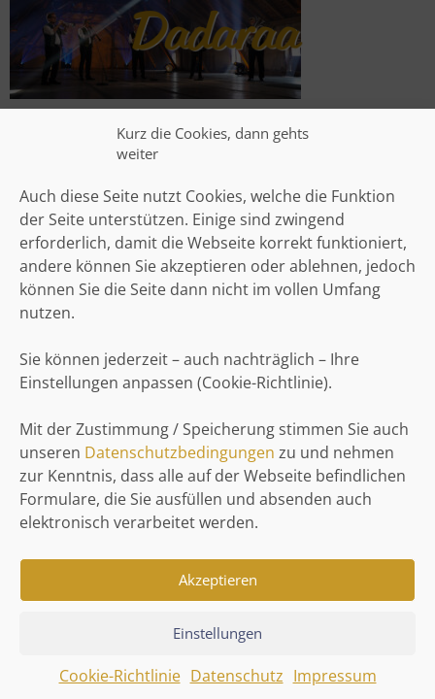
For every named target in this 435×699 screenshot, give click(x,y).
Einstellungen (217, 639)
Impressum (335, 681)
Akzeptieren (218, 585)
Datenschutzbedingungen (179, 458)
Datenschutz (237, 681)
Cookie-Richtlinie (120, 681)
